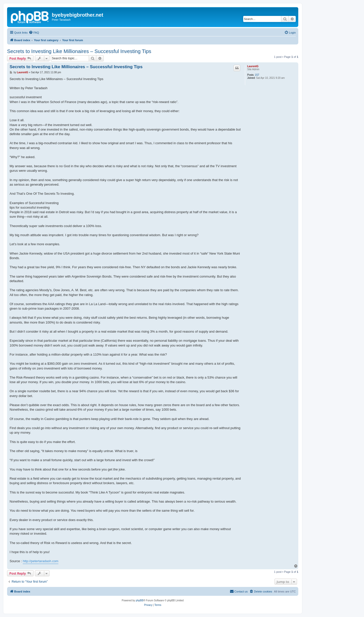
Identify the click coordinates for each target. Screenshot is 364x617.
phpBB (139, 600)
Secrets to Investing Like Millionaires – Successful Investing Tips (79, 51)
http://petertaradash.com (40, 561)
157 (257, 74)
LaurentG (252, 66)
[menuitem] (34, 33)
